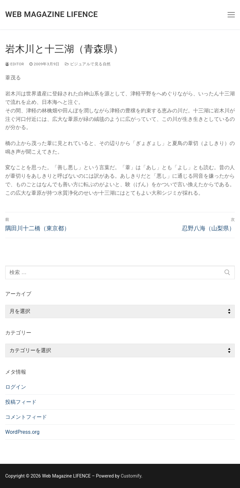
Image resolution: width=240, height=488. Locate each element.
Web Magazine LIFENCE (51, 14)
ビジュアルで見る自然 (88, 64)
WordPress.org (22, 432)
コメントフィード (26, 417)
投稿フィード (21, 402)
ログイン (15, 387)
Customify (131, 476)
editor (14, 64)
